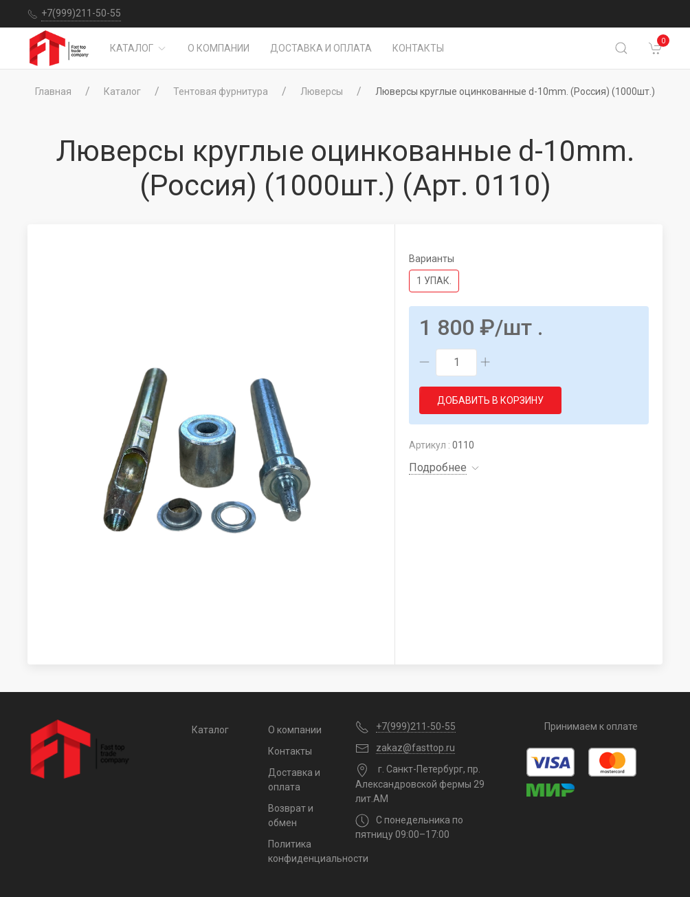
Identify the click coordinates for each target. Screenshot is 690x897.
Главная (53, 91)
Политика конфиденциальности (301, 851)
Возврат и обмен (290, 815)
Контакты (418, 48)
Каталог (138, 48)
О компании (218, 48)
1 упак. (434, 280)
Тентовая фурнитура (220, 91)
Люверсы (321, 91)
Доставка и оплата (321, 48)
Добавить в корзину (490, 400)
